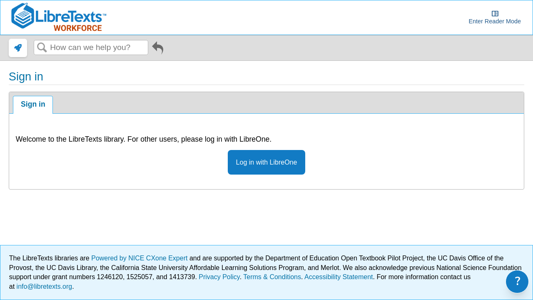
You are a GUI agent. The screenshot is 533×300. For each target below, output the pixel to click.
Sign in (33, 104)
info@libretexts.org (43, 286)
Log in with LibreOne (266, 162)
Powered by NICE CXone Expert (140, 258)
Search (42, 48)
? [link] (518, 281)
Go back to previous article (157, 49)
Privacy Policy (219, 276)
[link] (18, 48)
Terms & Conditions (272, 276)
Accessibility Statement (338, 276)
